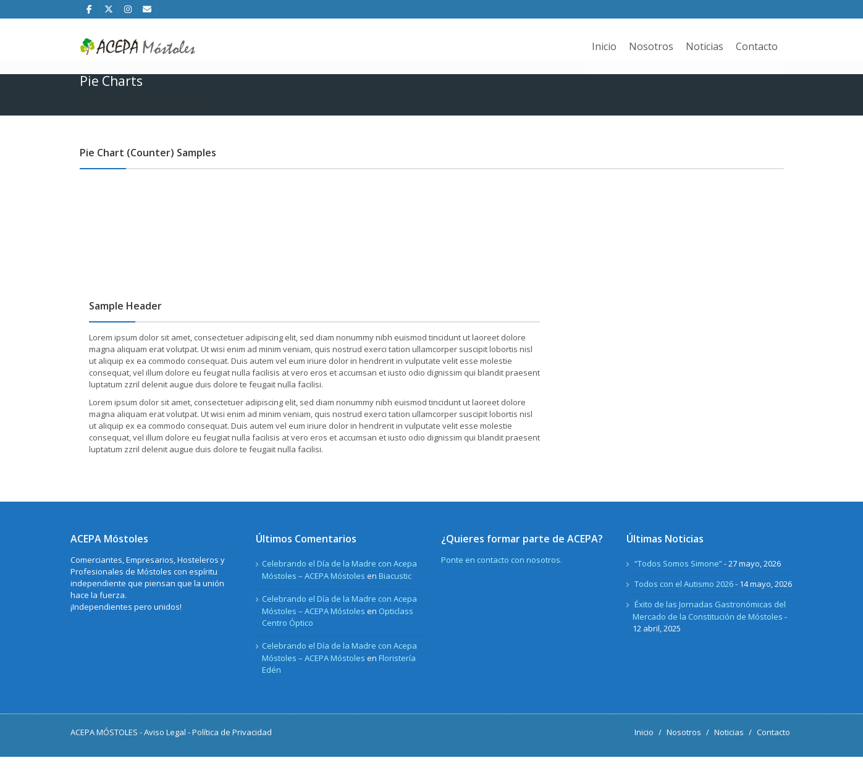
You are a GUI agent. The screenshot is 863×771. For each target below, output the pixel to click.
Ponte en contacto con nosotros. (501, 573)
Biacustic (395, 590)
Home (91, 114)
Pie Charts (184, 114)
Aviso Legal (165, 746)
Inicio (604, 46)
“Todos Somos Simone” (678, 577)
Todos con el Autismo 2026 (683, 598)
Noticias (704, 46)
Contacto (757, 46)
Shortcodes (133, 114)
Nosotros (651, 46)
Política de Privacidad (232, 746)
